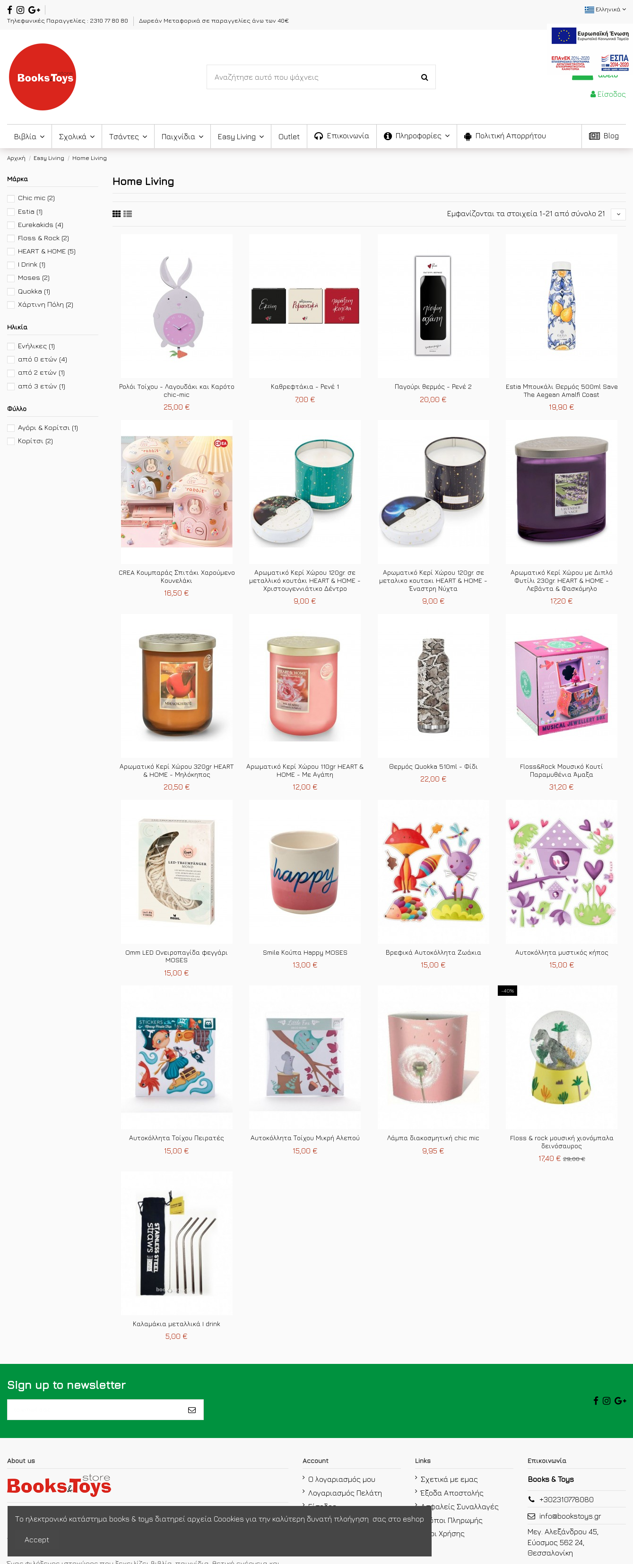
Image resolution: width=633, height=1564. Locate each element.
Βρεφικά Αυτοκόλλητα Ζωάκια (433, 955)
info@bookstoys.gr (570, 1526)
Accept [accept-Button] (37, 1539)
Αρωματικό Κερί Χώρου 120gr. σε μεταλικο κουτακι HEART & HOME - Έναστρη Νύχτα (433, 584)
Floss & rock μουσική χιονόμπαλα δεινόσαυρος (562, 1145)
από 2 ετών (41, 372)
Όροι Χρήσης (443, 1543)
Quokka (34, 291)
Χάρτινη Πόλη (45, 304)
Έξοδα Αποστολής (452, 1502)
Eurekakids (40, 224)
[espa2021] (590, 48)
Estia (30, 211)
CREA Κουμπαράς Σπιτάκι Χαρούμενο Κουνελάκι (177, 580)
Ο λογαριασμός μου (341, 1489)
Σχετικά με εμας (449, 1489)
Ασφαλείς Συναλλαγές (460, 1516)
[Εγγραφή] (192, 1416)
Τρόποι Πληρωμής (452, 1529)
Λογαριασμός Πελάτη (345, 1502)
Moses (34, 277)
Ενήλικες (36, 346)
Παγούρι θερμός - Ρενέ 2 (433, 390)
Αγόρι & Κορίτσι (48, 427)
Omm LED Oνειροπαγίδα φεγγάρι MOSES (176, 959)
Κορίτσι (35, 441)
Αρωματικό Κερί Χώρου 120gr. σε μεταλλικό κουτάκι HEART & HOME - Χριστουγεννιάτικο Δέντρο (305, 584)
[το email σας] (94, 1416)
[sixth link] (127, 215)
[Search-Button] (425, 77)
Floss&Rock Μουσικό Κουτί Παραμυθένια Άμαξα (561, 773)
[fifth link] (117, 215)
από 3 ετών (41, 386)
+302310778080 (566, 1509)
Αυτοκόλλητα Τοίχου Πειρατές (176, 1141)
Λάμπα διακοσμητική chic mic (433, 1141)
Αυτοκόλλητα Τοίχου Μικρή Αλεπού (305, 1141)
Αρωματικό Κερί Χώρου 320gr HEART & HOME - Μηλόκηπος (177, 773)
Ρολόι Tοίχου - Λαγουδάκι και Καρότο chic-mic (176, 394)
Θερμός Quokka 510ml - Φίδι (433, 769)
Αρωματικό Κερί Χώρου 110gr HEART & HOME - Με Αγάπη (305, 773)
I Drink (31, 264)
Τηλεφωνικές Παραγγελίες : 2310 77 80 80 (68, 20)
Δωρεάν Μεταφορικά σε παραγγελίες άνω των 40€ (214, 20)
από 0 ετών (42, 359)
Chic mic (36, 197)
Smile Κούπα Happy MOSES (305, 955)
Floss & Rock (43, 238)
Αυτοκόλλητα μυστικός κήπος (561, 955)
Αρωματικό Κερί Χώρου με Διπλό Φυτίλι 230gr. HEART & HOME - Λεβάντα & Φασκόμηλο (562, 584)
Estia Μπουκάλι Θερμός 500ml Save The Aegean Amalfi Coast (562, 394)
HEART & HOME (47, 251)
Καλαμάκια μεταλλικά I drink (176, 1327)
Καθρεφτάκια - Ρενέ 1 (305, 390)
